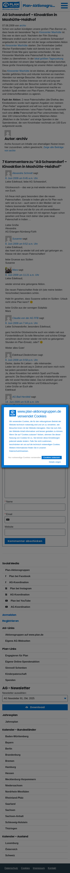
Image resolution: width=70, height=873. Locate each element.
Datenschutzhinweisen (18, 451)
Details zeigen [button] (55, 462)
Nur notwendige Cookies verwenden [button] (24, 457)
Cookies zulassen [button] (51, 457)
